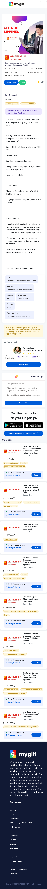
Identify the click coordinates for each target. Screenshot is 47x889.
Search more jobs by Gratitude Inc (23, 433)
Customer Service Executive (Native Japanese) (30, 526)
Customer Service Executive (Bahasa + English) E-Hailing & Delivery (31, 488)
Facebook (14, 836)
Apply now (22, 113)
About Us (13, 810)
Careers (13, 815)
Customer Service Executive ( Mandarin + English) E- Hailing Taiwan (32, 637)
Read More (23, 403)
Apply (22, 82)
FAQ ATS (13, 857)
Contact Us (14, 819)
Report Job (10, 342)
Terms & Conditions (18, 870)
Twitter (13, 840)
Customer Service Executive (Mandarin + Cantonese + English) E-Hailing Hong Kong (33, 449)
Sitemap (13, 874)
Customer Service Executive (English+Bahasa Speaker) (30, 561)
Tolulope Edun (28, 348)
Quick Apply (11, 82)
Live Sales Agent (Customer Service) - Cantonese (32, 599)
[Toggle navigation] (43, 3)
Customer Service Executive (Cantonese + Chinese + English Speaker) (32, 676)
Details (36, 475)
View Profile (23, 364)
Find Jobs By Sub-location (21, 823)
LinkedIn (13, 844)
